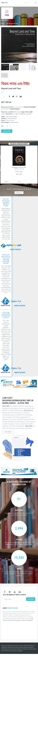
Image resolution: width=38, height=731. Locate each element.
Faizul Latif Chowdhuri (30, 107)
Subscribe (31, 599)
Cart (19, 182)
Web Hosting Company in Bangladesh (14, 650)
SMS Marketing (28, 410)
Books (2, 23)
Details (6, 182)
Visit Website (8, 432)
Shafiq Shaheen (14, 122)
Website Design (22, 647)
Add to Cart (6, 131)
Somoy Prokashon (15, 109)
